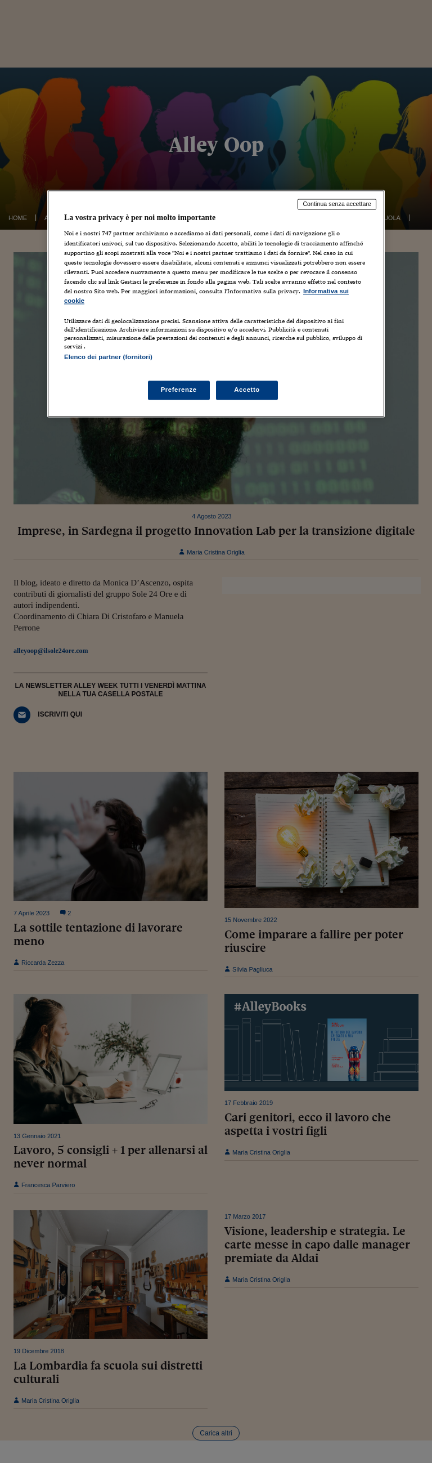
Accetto (247, 390)
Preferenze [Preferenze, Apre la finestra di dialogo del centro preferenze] (179, 390)
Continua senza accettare (337, 203)
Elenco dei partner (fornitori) (108, 357)
